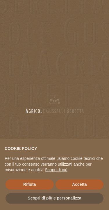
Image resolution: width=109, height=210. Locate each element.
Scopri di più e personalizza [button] (54, 198)
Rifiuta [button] (29, 184)
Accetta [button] (79, 184)
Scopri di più (56, 169)
